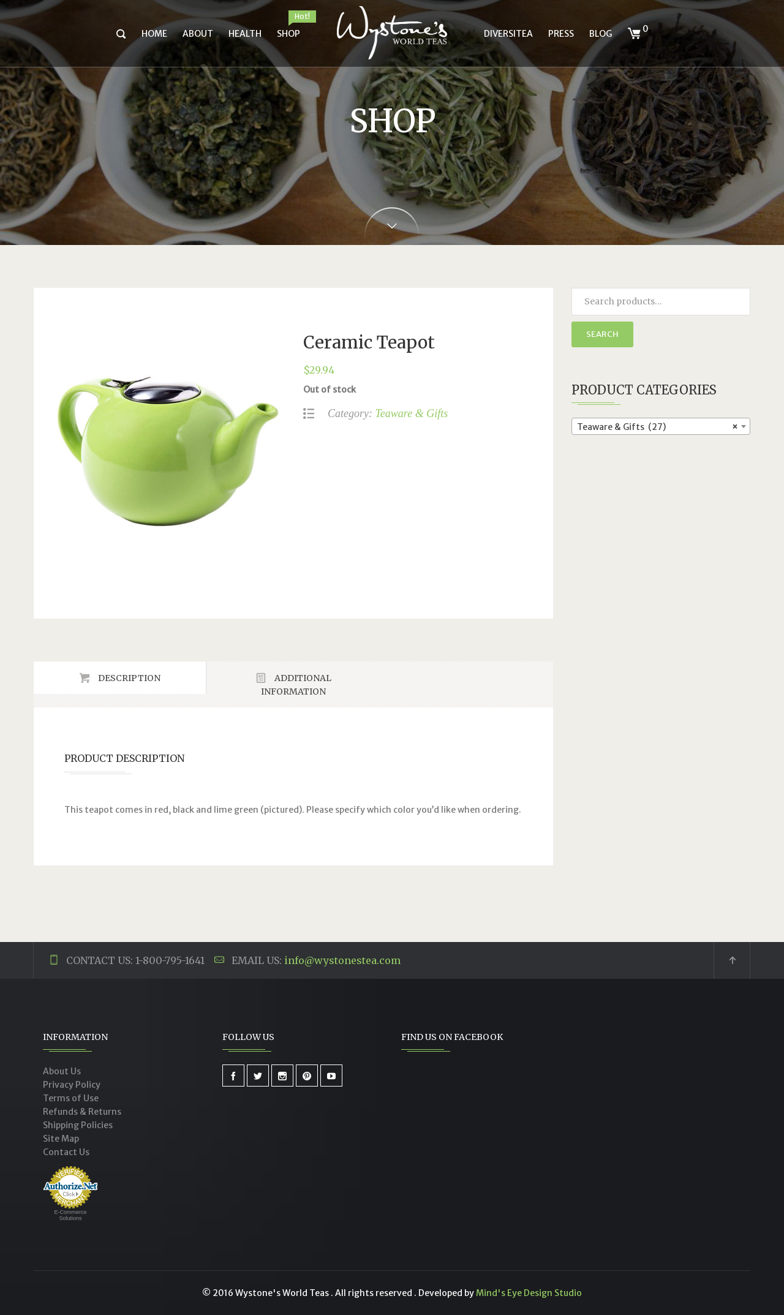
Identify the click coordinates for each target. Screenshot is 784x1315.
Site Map (61, 1138)
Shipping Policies (78, 1125)
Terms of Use (71, 1098)
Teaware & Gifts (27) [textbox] (657, 426)
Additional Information (296, 685)
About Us (62, 1071)
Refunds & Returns (82, 1111)
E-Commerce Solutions (70, 1215)
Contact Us (66, 1152)
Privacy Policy (71, 1084)
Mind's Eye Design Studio (529, 1292)
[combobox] (661, 426)
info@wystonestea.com (342, 960)
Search (602, 334)
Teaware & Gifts (411, 413)
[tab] (120, 677)
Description (128, 678)
